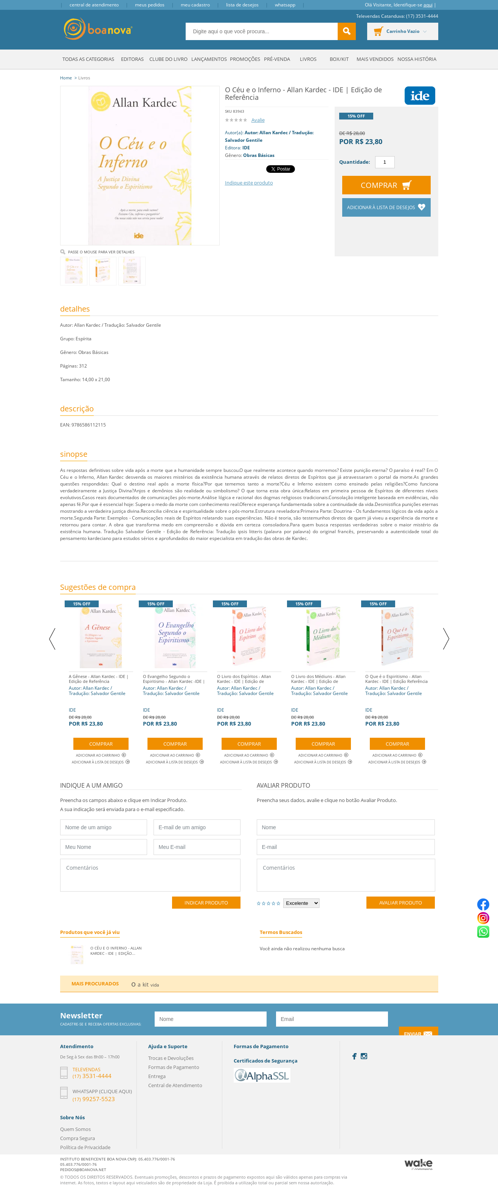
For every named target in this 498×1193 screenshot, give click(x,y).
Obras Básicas (259, 155)
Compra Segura (77, 1138)
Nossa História (416, 59)
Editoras (132, 59)
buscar (347, 31)
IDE (246, 147)
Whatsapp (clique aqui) (102, 1091)
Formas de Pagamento (173, 1067)
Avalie (258, 119)
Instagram (364, 1056)
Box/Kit (339, 59)
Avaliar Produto (400, 902)
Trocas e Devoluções (171, 1058)
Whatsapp (285, 5)
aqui (428, 5)
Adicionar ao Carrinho (101, 755)
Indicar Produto (206, 902)
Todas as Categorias (88, 59)
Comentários (150, 875)
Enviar (412, 1034)
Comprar (379, 185)
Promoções (245, 59)
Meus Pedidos (149, 5)
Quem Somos (75, 1129)
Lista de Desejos (242, 5)
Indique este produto (249, 182)
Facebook (354, 1056)
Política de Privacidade (85, 1147)
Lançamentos (209, 59)
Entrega (157, 1076)
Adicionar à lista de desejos (381, 207)
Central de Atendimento (94, 5)
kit (146, 984)
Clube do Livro (168, 59)
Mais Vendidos (375, 59)
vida (154, 985)
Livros (308, 59)
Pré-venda (277, 59)
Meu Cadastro (195, 5)
